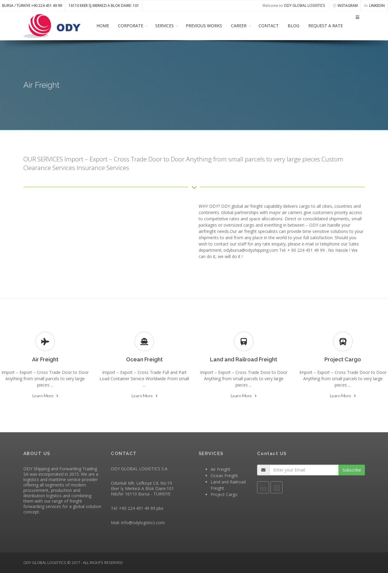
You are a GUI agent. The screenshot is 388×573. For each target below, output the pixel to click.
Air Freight (220, 469)
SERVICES (164, 25)
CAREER (239, 25)
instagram (345, 5)
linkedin (374, 5)
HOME (102, 25)
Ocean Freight (224, 475)
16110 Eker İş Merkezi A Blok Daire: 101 (104, 5)
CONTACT (269, 25)
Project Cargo (224, 494)
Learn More (43, 395)
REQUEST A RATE (325, 25)
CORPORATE (130, 25)
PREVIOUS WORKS (204, 25)
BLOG (293, 25)
